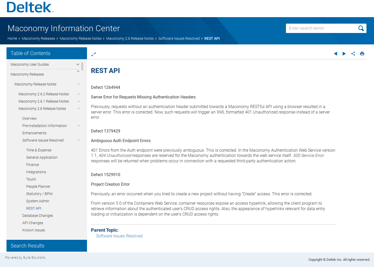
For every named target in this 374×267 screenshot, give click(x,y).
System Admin (37, 201)
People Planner (38, 186)
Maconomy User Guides (30, 64)
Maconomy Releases (27, 74)
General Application (42, 157)
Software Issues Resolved (43, 140)
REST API (33, 208)
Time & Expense (38, 150)
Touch (31, 179)
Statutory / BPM (39, 194)
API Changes (32, 223)
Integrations (36, 172)
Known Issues (33, 230)
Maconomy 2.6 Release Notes (42, 108)
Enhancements (34, 133)
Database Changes (37, 215)
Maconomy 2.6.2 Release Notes (43, 94)
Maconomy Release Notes (35, 84)
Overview (29, 118)
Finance (32, 165)
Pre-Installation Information (44, 126)
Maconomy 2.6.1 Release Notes (43, 101)
